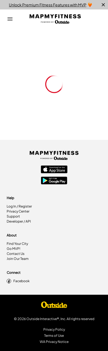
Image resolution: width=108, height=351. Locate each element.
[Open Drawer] (10, 19)
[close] (103, 4)
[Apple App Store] (54, 170)
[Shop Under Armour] (54, 306)
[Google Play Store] (54, 181)
